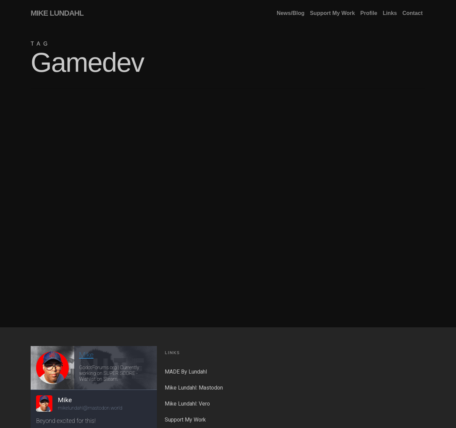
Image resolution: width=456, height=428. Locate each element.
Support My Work (185, 419)
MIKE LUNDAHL (57, 13)
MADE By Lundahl (186, 371)
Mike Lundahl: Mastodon (194, 387)
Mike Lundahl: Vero (187, 403)
